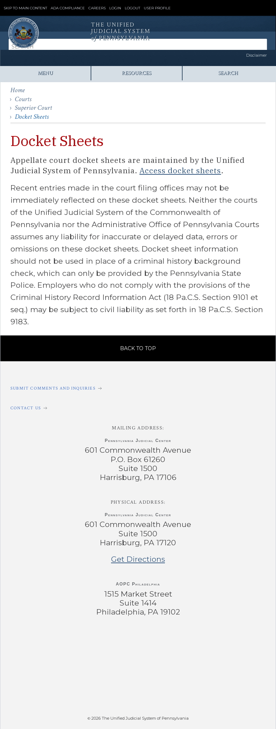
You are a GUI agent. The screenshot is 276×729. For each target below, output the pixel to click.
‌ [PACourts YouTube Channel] (166, 641)
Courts (23, 99)
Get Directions (138, 559)
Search (228, 73)
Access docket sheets (180, 170)
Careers (97, 8)
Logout (132, 8)
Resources (136, 73)
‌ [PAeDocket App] (61, 688)
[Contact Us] (138, 408)
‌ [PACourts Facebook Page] (54, 641)
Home (17, 90)
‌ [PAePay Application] (136, 688)
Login (115, 8)
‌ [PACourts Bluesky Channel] (221, 641)
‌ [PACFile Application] (212, 688)
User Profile (157, 8)
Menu (45, 73)
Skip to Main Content (25, 8)
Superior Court (33, 107)
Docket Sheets (32, 116)
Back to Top (138, 348)
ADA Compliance (68, 8)
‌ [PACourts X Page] (110, 641)
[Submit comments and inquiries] (138, 388)
